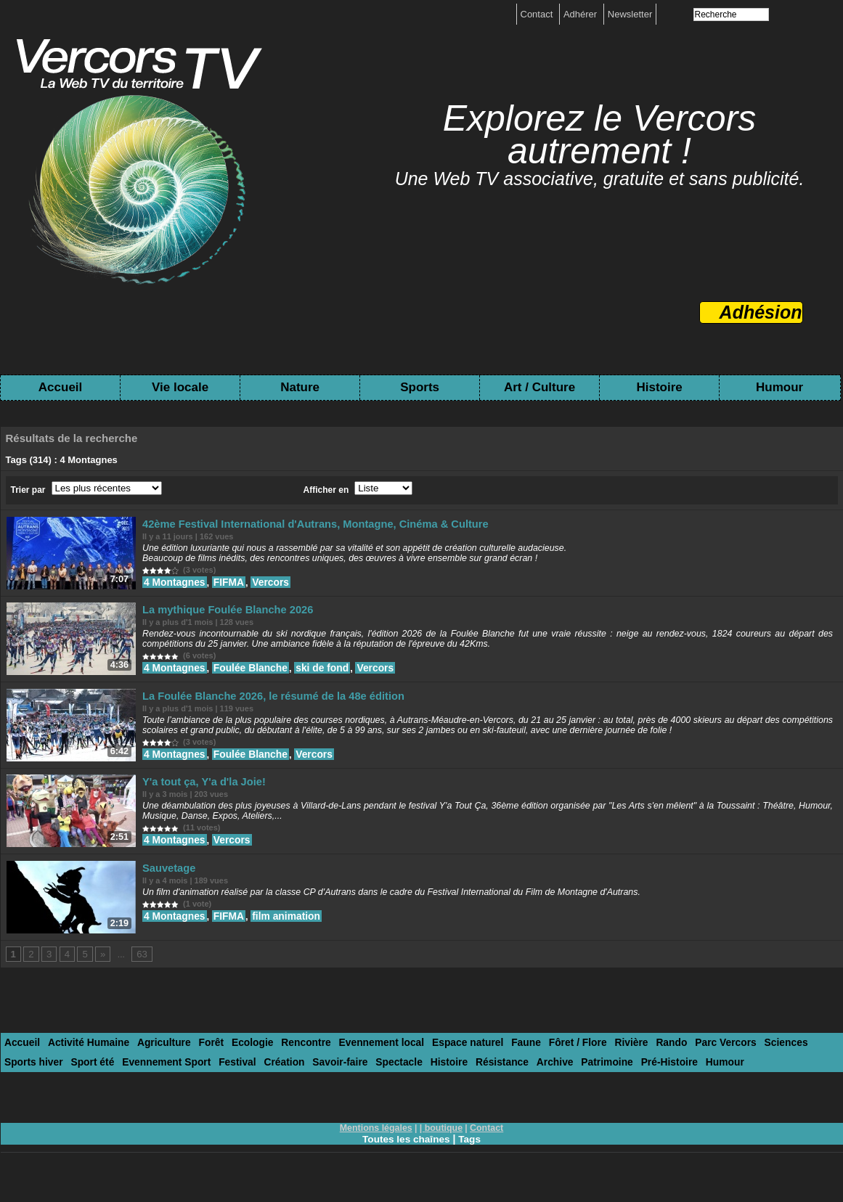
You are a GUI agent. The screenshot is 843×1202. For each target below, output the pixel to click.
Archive (458, 1076)
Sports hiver (792, 1058)
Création (204, 1076)
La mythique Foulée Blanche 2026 (222, 613)
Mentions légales (377, 1142)
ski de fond (316, 670)
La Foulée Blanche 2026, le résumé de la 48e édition (262, 702)
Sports (419, 387)
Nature (299, 387)
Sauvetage (169, 880)
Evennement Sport (94, 1076)
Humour (779, 387)
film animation (282, 928)
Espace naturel (439, 1058)
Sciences (737, 1058)
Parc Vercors (681, 1058)
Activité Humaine (83, 1058)
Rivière (592, 1058)
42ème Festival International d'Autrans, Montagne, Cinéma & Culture (299, 523)
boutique (443, 1142)
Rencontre (287, 1058)
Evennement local (358, 1058)
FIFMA (227, 581)
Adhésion (761, 312)
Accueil (60, 387)
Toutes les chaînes (406, 1152)
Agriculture (154, 1058)
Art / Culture (539, 387)
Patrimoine (507, 1076)
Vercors (267, 581)
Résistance (409, 1076)
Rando (629, 1058)
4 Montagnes (176, 581)
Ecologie (236, 1058)
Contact (538, 14)
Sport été (24, 1076)
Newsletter (630, 14)
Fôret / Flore (542, 1058)
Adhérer (581, 14)
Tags (471, 1152)
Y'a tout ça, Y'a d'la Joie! (201, 791)
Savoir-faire (257, 1076)
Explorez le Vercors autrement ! (600, 134)
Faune (494, 1058)
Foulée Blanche (247, 670)
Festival (160, 1076)
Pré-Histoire (565, 1076)
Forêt (199, 1058)
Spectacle (312, 1076)
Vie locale (180, 387)
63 (138, 970)
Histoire (659, 387)
